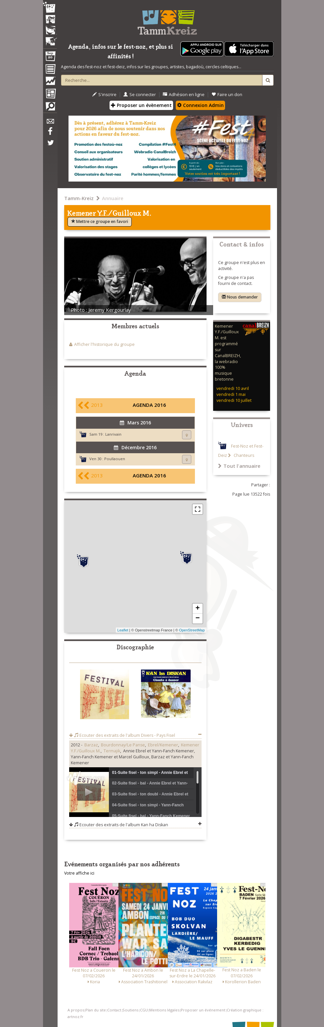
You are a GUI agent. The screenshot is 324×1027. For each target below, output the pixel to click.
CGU (144, 1009)
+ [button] (197, 609)
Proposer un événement (203, 1009)
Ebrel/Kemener (163, 745)
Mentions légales (164, 1009)
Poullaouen (114, 458)
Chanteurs (243, 455)
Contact (114, 1009)
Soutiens (130, 1009)
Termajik (112, 751)
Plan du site (95, 1009)
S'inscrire (104, 94)
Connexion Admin (200, 105)
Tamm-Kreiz (79, 198)
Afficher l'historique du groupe (104, 344)
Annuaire (112, 198)
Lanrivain (113, 434)
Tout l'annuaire (239, 465)
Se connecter (139, 94)
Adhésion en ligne (184, 94)
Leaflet (122, 630)
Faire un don (226, 94)
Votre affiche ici (79, 873)
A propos (76, 1009)
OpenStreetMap (192, 630)
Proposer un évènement (141, 105)
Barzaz (91, 745)
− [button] (197, 618)
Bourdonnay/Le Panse (123, 745)
